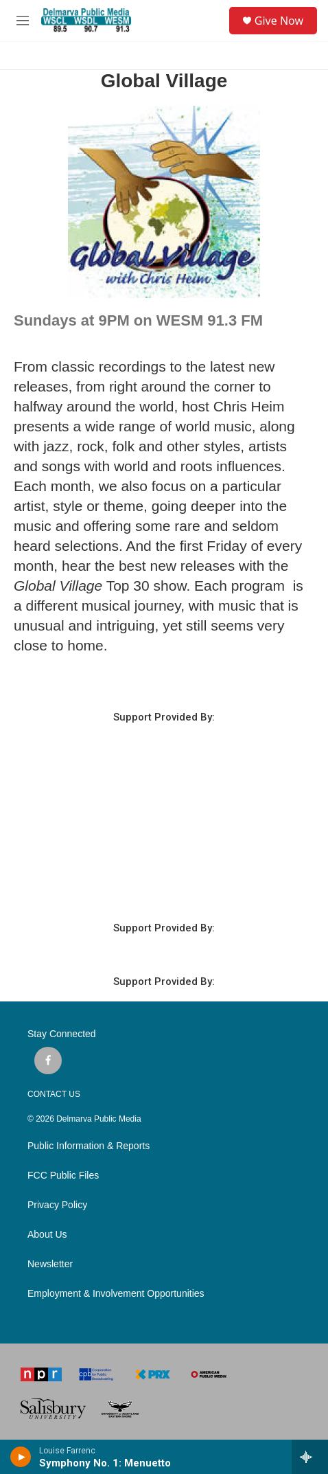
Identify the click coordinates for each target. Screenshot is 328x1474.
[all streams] (310, 1457)
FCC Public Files (63, 1175)
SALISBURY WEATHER (164, 843)
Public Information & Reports (88, 1146)
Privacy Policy (57, 1205)
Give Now (279, 20)
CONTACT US (53, 1094)
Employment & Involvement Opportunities (115, 1294)
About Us (47, 1234)
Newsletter (50, 1264)
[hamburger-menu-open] (22, 20)
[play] (21, 1457)
